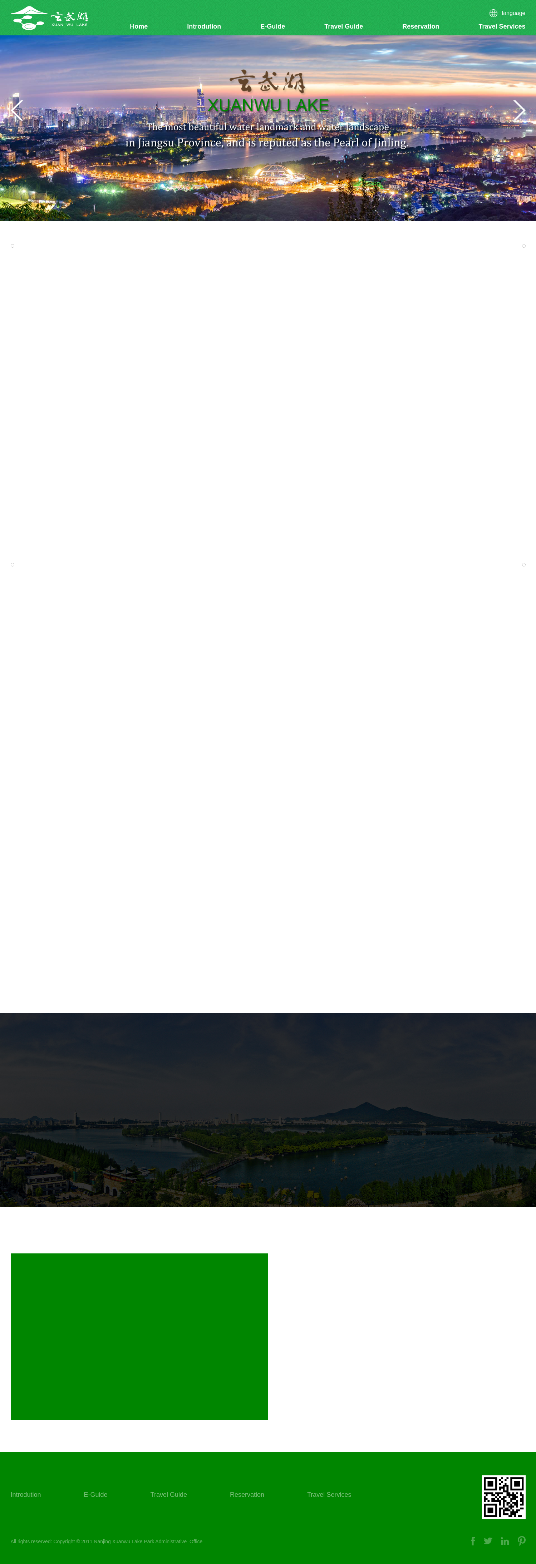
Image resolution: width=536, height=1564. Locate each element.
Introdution (204, 26)
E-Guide (272, 26)
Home (139, 26)
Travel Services (501, 26)
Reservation (420, 26)
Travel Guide (343, 26)
